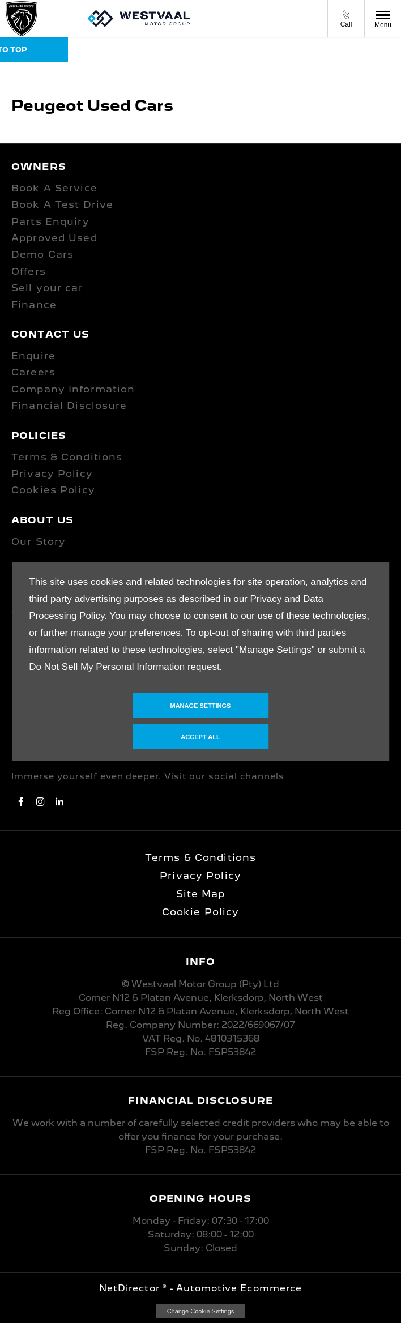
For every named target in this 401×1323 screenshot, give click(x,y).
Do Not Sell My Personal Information (107, 667)
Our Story (38, 541)
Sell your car (47, 287)
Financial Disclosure (69, 405)
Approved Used (54, 238)
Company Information (73, 389)
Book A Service (54, 188)
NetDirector (131, 1288)
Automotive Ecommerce (239, 1288)
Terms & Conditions (66, 457)
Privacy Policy (52, 473)
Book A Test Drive (62, 204)
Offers (28, 271)
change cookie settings (200, 1311)
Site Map (200, 893)
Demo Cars (42, 254)
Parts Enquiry (50, 221)
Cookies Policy (53, 490)
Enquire (33, 355)
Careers (33, 372)
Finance (34, 304)
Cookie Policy (201, 911)
